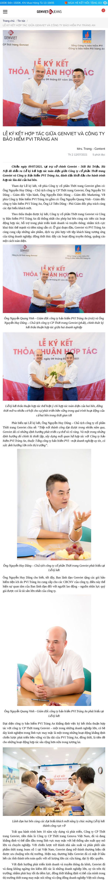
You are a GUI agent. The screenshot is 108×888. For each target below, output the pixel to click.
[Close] (105, 2)
